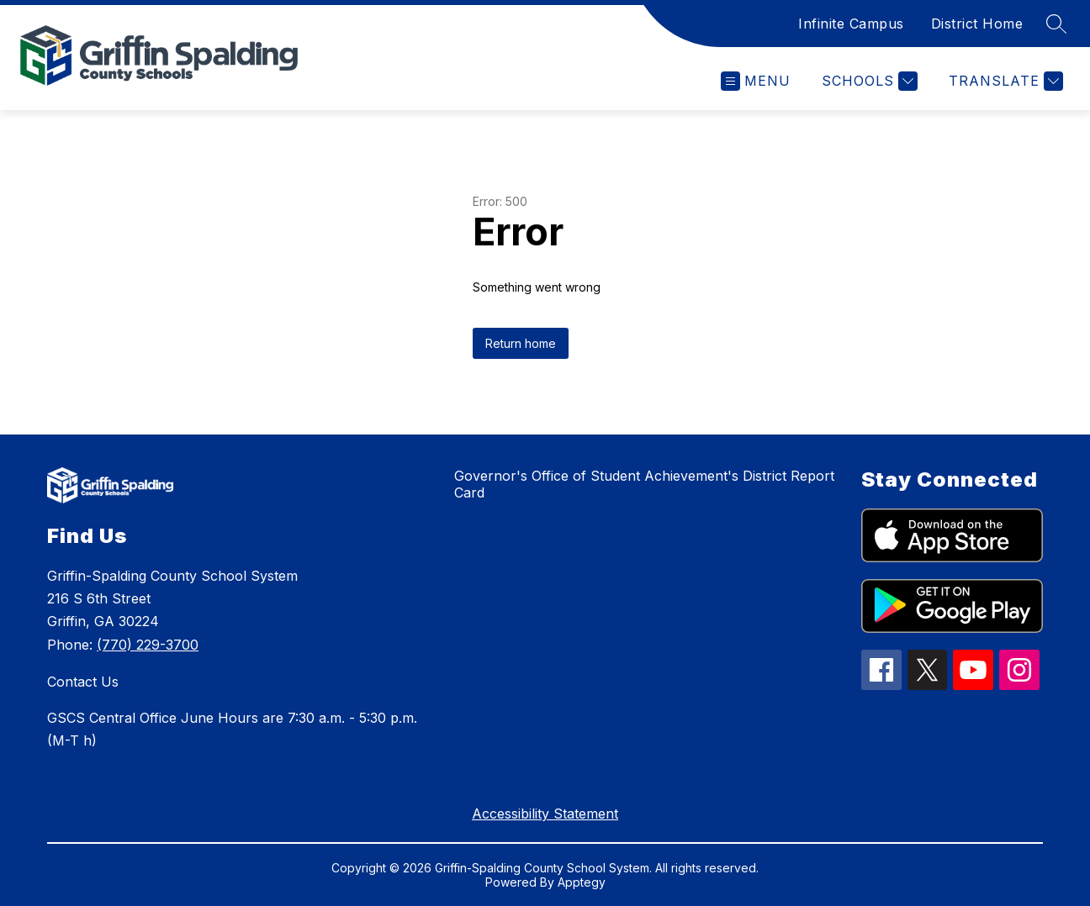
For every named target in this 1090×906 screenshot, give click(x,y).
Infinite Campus (851, 23)
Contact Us (83, 681)
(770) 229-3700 (147, 644)
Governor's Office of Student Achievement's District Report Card (644, 484)
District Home (977, 23)
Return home (520, 343)
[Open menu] (756, 81)
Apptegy (582, 882)
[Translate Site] (1003, 81)
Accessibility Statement (545, 813)
